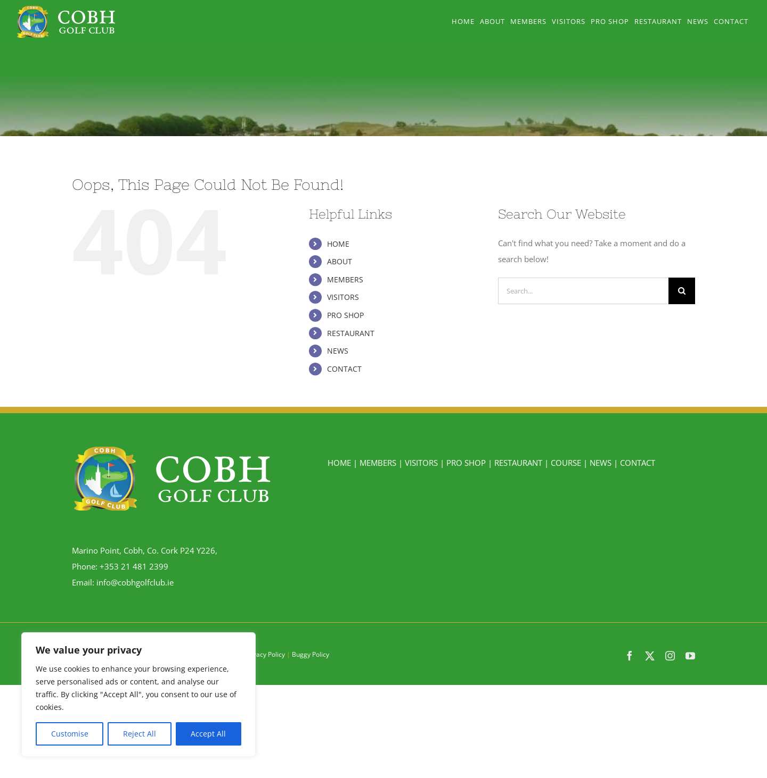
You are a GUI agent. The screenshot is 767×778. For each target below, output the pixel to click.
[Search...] (583, 291)
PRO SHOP (345, 315)
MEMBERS (345, 279)
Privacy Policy (265, 654)
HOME (338, 244)
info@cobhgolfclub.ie (135, 582)
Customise (69, 734)
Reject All (139, 734)
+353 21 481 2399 (134, 566)
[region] (138, 694)
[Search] (681, 291)
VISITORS (343, 297)
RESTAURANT (350, 333)
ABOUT (339, 261)
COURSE (566, 462)
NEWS (337, 351)
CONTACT (344, 369)
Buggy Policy (310, 654)
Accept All (208, 734)
